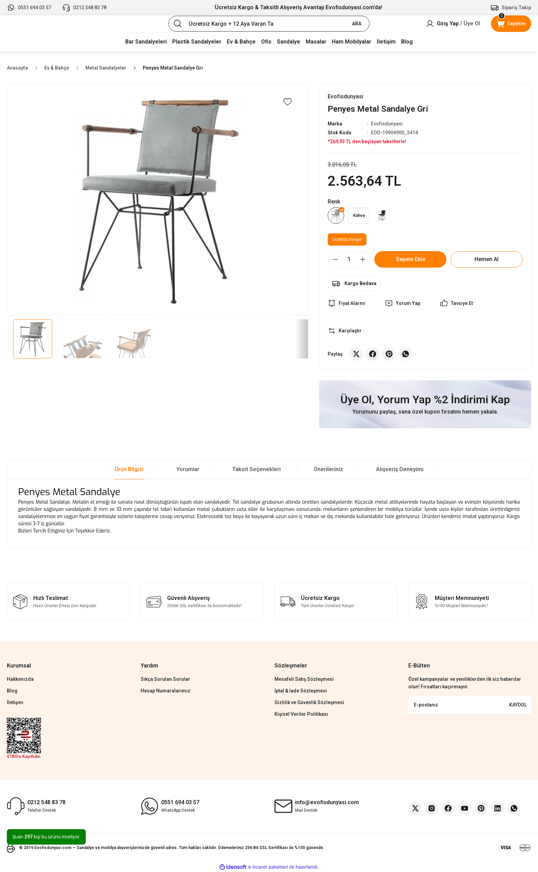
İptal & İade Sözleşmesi (300, 690)
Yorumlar (187, 469)
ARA (356, 23)
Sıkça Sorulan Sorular (165, 679)
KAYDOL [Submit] (518, 705)
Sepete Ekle (410, 259)
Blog (12, 690)
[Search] (269, 24)
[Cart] (511, 23)
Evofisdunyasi (387, 123)
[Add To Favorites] (287, 102)
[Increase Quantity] (362, 259)
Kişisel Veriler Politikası (301, 714)
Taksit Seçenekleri (256, 469)
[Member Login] (453, 24)
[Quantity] (349, 259)
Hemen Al (487, 259)
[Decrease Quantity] (335, 259)
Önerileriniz (328, 469)
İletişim (15, 702)
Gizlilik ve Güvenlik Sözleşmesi (309, 702)
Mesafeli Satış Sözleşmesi (304, 679)
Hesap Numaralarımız (165, 690)
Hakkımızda (20, 679)
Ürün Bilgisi (129, 469)
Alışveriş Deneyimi (399, 469)
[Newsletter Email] (469, 705)
